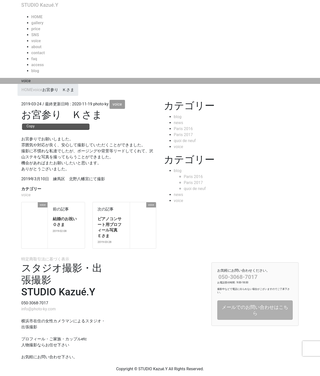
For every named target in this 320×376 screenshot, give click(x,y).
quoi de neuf (185, 140)
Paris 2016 (183, 128)
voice (117, 104)
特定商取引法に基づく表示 (45, 259)
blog (178, 116)
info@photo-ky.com (38, 309)
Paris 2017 (183, 134)
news (178, 122)
